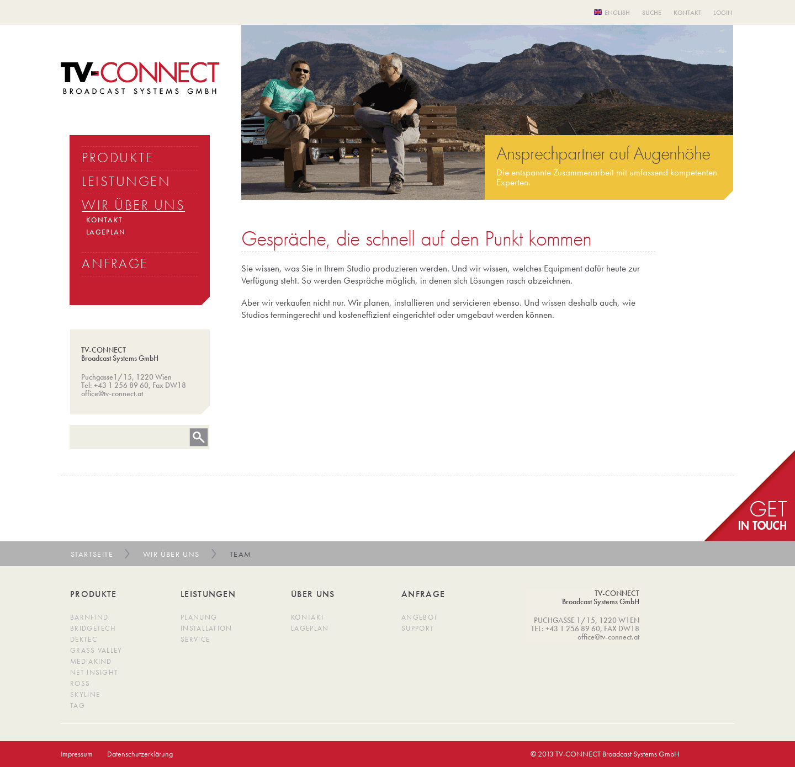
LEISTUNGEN (126, 181)
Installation (206, 628)
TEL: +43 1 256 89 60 (565, 628)
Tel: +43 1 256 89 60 (115, 385)
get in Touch (749, 495)
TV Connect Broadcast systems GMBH (140, 77)
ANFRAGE (115, 263)
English (617, 12)
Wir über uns (171, 554)
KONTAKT (104, 220)
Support (417, 628)
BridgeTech (93, 628)
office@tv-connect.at (112, 393)
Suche (651, 12)
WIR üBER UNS (133, 205)
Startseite (92, 554)
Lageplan (309, 628)
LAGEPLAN (105, 232)
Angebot (419, 617)
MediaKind (91, 661)
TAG (77, 705)
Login (723, 12)
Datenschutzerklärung (140, 754)
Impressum (77, 754)
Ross (80, 683)
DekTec (83, 639)
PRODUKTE (117, 157)
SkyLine (85, 694)
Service (195, 639)
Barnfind (89, 617)
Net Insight (94, 672)
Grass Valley (96, 650)
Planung (199, 617)
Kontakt (687, 12)
